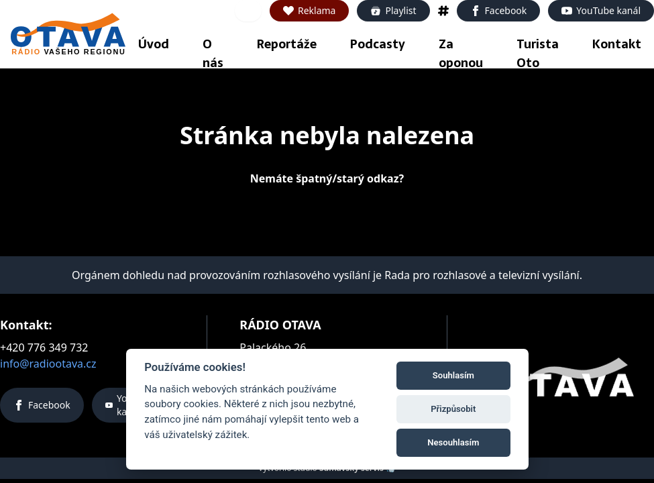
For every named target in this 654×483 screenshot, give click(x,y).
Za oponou (461, 53)
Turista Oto (537, 53)
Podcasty (377, 44)
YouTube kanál (601, 10)
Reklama (309, 10)
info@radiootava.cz (48, 363)
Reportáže (287, 44)
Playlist (393, 10)
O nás (213, 53)
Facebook (498, 10)
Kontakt (616, 44)
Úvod (153, 44)
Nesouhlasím (451, 442)
